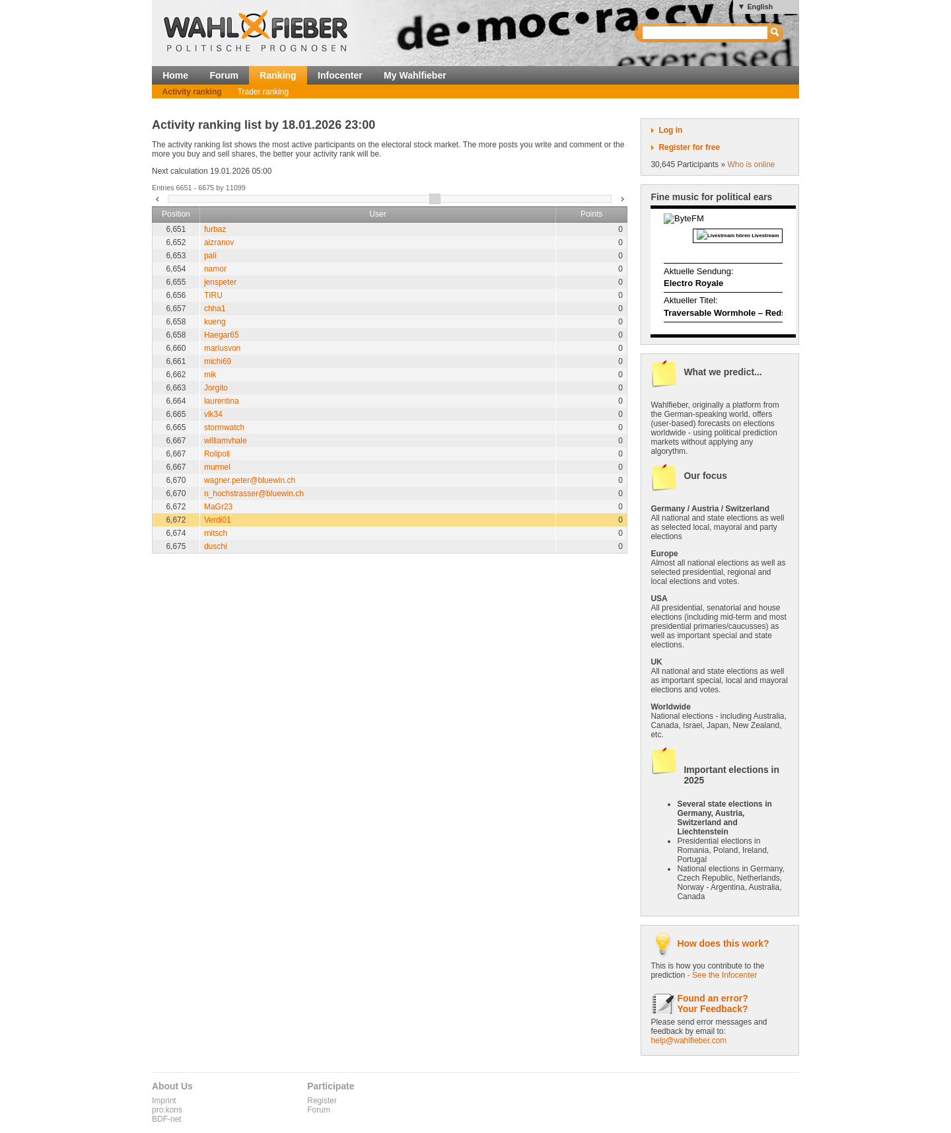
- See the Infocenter (722, 975)
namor (215, 269)
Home (175, 75)
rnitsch (215, 533)
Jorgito (216, 387)
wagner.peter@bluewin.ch (249, 480)
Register (322, 1100)
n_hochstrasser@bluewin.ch (254, 493)
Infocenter (340, 75)
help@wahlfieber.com (688, 1040)
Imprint (164, 1100)
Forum (223, 75)
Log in (670, 130)
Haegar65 (221, 335)
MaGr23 (218, 506)
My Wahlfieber (415, 75)
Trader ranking (263, 91)
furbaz (215, 229)
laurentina (221, 401)
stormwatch (224, 427)
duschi (215, 546)
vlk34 (213, 414)
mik (210, 374)
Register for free (689, 147)
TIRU (213, 295)
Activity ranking (192, 91)
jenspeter (220, 282)
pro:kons (167, 1110)
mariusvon (222, 348)
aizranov (219, 242)
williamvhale (225, 440)
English (760, 7)
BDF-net (167, 1119)
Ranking (278, 75)
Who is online (751, 164)
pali (210, 255)
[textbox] (705, 32)
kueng (215, 321)
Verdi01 (217, 520)
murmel (217, 467)
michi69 (217, 361)
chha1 (215, 308)
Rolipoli (217, 453)
